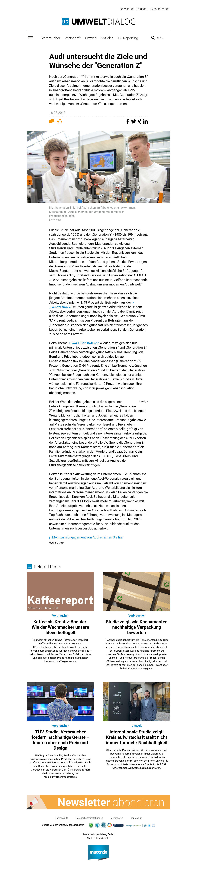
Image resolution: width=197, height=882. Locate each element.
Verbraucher (51, 37)
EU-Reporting (128, 37)
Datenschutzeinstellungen (89, 817)
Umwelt (90, 37)
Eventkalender (159, 9)
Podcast (142, 9)
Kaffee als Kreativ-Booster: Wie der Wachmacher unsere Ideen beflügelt (60, 627)
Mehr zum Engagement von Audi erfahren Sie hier (87, 537)
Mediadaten (116, 817)
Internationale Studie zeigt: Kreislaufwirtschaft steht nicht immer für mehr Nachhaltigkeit (137, 737)
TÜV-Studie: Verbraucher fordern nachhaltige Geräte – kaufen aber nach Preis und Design (60, 739)
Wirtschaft (73, 37)
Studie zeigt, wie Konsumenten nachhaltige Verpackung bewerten (137, 627)
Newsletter (127, 9)
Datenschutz (61, 817)
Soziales (107, 37)
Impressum (136, 817)
